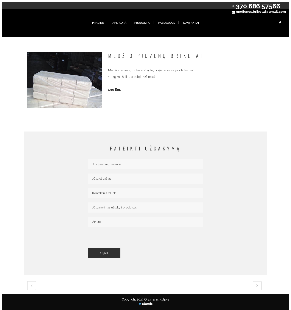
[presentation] (120, 239)
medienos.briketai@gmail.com (261, 12)
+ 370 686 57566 (256, 6)
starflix (147, 303)
